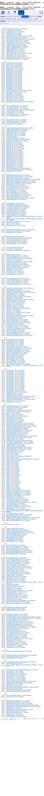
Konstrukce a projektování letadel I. (14, 287)
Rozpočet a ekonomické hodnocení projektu (16, 589)
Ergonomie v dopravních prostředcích (14, 214)
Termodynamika (10, 708)
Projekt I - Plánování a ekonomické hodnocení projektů (18, 507)
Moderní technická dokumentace (13, 368)
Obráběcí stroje (9, 433)
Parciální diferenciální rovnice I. (13, 447)
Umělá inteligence (10, 727)
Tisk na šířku (32, 794)
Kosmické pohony (10, 298)
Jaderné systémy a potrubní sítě (13, 274)
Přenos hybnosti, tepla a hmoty (13, 563)
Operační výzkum (10, 435)
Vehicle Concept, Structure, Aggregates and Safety (17, 740)
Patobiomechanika (10, 450)
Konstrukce (8, 285)
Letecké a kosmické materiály (13, 308)
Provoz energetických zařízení (13, 554)
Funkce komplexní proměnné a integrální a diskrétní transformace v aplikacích (24, 240)
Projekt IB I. (8, 508)
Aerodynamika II (10, 30)
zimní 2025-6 (17, 16)
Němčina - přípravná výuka (12, 389)
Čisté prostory (9, 135)
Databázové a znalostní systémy (13, 140)
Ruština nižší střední (10, 594)
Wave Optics (9, 770)
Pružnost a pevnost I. (10, 562)
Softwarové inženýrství (11, 648)
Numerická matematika (11, 399)
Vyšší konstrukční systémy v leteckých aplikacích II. (17, 759)
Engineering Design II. (11, 208)
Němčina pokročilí (10, 393)
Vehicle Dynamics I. (10, 741)
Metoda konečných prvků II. (12, 353)
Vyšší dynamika (9, 756)
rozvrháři (35, 19)
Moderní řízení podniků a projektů (14, 366)
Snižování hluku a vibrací (11, 641)
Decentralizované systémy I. (12, 142)
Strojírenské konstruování (12, 658)
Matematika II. (9, 327)
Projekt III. (8, 533)
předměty (9, 19)
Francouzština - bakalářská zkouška (14, 226)
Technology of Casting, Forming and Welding (16, 693)
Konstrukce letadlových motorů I (13, 291)
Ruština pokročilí (10, 595)
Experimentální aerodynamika (13, 216)
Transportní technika (11, 716)
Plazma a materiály (10, 462)
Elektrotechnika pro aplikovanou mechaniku (16, 198)
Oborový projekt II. (10, 407)
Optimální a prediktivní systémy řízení (14, 440)
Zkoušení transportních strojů (12, 792)
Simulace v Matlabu (10, 636)
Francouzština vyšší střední (12, 233)
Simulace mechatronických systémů (14, 634)
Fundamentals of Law (11, 236)
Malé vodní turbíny (10, 317)
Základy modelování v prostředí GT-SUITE (15, 777)
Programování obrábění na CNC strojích (14, 496)
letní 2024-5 (9, 16)
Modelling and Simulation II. (12, 359)
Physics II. (8, 455)
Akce (15, 12)
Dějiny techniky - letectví (11, 147)
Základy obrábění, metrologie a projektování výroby (17, 779)
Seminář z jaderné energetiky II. (13, 621)
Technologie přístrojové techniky (13, 687)
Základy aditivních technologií (13, 774)
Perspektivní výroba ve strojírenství (14, 454)
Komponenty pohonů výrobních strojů (14, 283)
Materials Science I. (10, 332)
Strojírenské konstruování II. (12, 659)
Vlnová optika (9, 746)
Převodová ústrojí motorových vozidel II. (15, 569)
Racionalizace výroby (11, 584)
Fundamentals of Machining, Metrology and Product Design (20, 237)
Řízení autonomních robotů (12, 606)
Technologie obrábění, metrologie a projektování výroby (18, 682)
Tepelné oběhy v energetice (12, 703)
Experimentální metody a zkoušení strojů (15, 217)
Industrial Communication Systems (14, 261)
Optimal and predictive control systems (15, 436)
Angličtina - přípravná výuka (12, 50)
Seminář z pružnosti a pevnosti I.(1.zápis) (15, 628)
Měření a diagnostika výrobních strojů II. (15, 347)
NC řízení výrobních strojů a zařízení (14, 383)
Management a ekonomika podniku (14, 319)
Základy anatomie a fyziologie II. (13, 776)
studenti (24, 19)
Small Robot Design (10, 639)
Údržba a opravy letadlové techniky (14, 720)
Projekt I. (8, 505)
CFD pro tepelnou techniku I (12, 116)
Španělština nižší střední (11, 673)
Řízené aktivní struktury (11, 603)
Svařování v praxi (10, 662)
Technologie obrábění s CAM (12, 685)
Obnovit (24, 794)
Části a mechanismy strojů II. (12, 130)
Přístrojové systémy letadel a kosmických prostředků (18, 572)
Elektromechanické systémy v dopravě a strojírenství (18, 196)
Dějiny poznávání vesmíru (12, 144)
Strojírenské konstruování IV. (12, 661)
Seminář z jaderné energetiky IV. (13, 623)
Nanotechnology (10, 378)
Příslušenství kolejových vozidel (13, 571)
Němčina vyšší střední (11, 394)
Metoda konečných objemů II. (12, 351)
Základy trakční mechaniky (12, 785)
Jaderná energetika (11, 271)
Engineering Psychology (11, 211)
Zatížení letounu (10, 789)
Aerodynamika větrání (11, 32)
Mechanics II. (9, 340)
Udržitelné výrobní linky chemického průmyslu (16, 724)
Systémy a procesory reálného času (14, 667)
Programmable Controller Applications (14, 487)
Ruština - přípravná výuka (11, 592)
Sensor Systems (9, 629)
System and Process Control (12, 666)
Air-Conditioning (10, 35)
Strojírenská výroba (10, 656)
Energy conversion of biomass (12, 206)
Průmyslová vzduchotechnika (12, 559)
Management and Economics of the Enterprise (16, 321)
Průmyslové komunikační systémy (13, 560)
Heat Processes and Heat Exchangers (14, 252)
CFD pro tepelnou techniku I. (12, 118)
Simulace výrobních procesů (12, 637)
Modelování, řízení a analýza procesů (14, 361)
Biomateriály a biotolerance (12, 99)
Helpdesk (12, 794)
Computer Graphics (10, 121)
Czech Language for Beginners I (13, 124)
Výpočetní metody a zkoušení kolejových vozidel (17, 753)
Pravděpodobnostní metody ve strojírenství (15, 486)
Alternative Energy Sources (12, 38)
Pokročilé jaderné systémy (12, 473)
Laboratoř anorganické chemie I (13, 305)
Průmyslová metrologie (11, 557)
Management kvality (11, 322)
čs (42, 12)
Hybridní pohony (10, 255)
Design (8, 148)
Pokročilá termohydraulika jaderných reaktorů (16, 470)
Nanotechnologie (10, 375)
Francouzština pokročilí (11, 231)
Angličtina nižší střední (11, 51)
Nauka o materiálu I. (10, 380)
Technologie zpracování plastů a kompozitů (15, 692)
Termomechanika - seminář (12, 711)
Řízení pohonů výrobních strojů (13, 607)
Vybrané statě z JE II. (10, 748)
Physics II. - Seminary (10, 457)
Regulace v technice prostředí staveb (14, 587)
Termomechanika (10, 710)
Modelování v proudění (11, 363)
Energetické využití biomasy (12, 204)
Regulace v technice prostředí (13, 585)
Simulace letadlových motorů (12, 633)
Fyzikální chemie (10, 247)
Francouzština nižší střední (12, 229)
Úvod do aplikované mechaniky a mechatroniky (16, 732)
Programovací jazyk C (11, 492)
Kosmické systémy (10, 299)
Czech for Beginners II (11, 122)
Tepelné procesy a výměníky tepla (13, 706)
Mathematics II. (9, 335)
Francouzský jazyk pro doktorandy (13, 225)
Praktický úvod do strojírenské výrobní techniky (16, 481)
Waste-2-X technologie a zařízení (13, 768)
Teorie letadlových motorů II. (12, 695)
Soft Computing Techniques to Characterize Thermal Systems (21, 644)
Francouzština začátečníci (12, 234)
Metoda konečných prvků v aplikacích (14, 355)
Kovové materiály (10, 301)
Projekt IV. (8, 539)
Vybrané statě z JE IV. (11, 750)
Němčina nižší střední (11, 391)
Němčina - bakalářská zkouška (13, 388)
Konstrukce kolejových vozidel (13, 290)
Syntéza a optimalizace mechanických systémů (16, 664)
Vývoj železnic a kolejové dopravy (13, 764)
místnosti (3, 19)
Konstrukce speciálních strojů (12, 293)
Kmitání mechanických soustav (13, 280)
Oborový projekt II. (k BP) (11, 432)
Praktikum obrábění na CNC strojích (14, 483)
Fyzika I (8, 244)
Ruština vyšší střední (10, 597)
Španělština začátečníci (11, 675)
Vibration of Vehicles (11, 743)
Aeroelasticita (9, 33)
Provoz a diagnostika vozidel (12, 552)
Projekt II (8, 510)
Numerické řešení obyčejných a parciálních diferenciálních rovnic (22, 402)
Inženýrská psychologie (11, 265)
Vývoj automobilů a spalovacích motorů (14, 763)
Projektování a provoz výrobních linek (14, 544)
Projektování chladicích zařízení (13, 546)
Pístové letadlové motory (11, 458)
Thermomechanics (10, 714)
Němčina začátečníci (10, 396)
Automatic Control (10, 58)
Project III (8, 502)
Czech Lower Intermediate (12, 126)
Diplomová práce (10, 157)
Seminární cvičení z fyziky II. (12, 616)
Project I (8, 500)
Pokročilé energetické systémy (13, 471)
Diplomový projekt (10, 173)
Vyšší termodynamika (11, 761)
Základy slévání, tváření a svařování (14, 784)
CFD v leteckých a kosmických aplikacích (15, 119)
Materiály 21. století (10, 334)
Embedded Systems (10, 203)
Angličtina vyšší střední (11, 54)
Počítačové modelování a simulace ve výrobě (16, 468)
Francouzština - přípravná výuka (13, 228)
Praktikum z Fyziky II (10, 484)
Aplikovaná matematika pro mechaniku (15, 56)
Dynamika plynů (9, 187)
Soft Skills (8, 646)
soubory (30, 19)
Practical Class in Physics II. (12, 478)
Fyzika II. (8, 246)
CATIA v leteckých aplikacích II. (13, 114)
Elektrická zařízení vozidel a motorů (14, 193)
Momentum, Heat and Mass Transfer (14, 369)
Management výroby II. (11, 324)
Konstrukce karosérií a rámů (12, 288)
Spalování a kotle (10, 651)
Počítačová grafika (10, 465)
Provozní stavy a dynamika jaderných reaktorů (16, 555)
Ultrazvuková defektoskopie (12, 726)
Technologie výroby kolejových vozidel (14, 690)
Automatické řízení (10, 59)
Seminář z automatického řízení (13, 620)
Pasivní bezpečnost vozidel (12, 449)
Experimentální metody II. (12, 219)
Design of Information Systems (13, 152)
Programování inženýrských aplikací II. (14, 494)
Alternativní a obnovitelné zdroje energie (15, 40)
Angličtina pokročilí (10, 53)
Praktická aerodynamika (11, 479)
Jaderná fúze (9, 273)
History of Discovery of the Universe (14, 253)
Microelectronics (10, 356)
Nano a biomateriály (10, 373)
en (42, 13)
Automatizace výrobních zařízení (13, 61)
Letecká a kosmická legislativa (13, 307)
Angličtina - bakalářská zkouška (13, 48)
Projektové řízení (10, 549)
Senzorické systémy (10, 631)
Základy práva (9, 782)
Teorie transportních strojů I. (12, 701)
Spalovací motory (10, 650)
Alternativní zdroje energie (12, 41)
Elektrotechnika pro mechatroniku (14, 201)
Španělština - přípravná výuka (12, 671)
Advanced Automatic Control (12, 29)
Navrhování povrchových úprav (13, 381)
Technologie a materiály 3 (12, 680)
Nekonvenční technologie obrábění (14, 386)
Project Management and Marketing (14, 504)
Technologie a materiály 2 (12, 679)
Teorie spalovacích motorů (12, 698)
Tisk (28, 794)
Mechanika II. (9, 342)
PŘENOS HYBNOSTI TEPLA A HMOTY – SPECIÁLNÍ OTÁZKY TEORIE (22, 565)
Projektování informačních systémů (14, 547)
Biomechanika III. (10, 102)
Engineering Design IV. (11, 209)
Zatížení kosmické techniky (12, 787)
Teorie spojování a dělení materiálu (14, 700)
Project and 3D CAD (10, 499)
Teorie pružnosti (10, 697)
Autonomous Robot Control (12, 62)
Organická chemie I (10, 441)
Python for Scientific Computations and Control (16, 574)
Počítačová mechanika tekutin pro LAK (14, 466)
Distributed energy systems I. (13, 184)
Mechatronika (9, 345)
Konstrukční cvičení (10, 295)
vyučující (19, 19)
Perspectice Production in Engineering (14, 452)
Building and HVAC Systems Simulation (14, 110)
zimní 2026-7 (32, 16)
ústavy (14, 19)
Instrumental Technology (11, 262)
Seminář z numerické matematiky (13, 626)
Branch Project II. (10, 104)
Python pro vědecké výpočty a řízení (14, 576)
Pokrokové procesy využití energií (13, 476)
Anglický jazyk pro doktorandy (13, 46)
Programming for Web (11, 491)
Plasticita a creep (10, 460)
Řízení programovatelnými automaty (14, 609)
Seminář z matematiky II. (11, 624)
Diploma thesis (9, 155)
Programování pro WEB (11, 497)
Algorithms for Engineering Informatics (15, 37)
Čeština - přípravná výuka (11, 133)
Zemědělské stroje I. (11, 790)
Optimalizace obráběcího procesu (13, 438)
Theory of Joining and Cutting (13, 713)
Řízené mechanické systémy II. (13, 604)
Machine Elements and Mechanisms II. (14, 316)
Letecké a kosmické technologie (13, 312)
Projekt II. (8, 512)
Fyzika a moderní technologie (13, 243)
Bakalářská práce (10, 73)
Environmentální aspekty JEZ (12, 212)
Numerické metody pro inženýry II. (14, 401)
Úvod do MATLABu (10, 733)
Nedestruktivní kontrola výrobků (13, 385)
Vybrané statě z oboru (11, 751)
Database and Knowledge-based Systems (15, 139)
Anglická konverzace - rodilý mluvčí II (14, 45)
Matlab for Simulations (11, 337)
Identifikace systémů (11, 259)
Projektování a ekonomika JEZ (13, 542)
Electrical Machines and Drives (13, 191)
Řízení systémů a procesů (12, 612)
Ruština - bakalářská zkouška (12, 590)
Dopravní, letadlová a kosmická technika (15, 186)
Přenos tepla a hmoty (11, 568)
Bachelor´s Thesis (10, 67)
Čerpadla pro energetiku (12, 131)
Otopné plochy (9, 443)
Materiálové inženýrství (11, 330)
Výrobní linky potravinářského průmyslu (15, 754)
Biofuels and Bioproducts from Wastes (14, 97)
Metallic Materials (10, 350)
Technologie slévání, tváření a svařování (15, 689)
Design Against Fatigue (11, 150)
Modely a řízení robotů (11, 364)
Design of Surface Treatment (12, 153)
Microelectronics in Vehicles (12, 358)
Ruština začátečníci (10, 598)
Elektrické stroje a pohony (12, 195)
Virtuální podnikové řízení (12, 745)
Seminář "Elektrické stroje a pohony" (14, 618)
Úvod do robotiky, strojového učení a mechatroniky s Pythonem (21, 735)
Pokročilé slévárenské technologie (14, 475)
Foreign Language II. (11, 223)
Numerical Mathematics (11, 397)
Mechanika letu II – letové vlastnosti (14, 343)
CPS (42, 794)
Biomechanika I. (9, 101)
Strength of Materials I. (11, 654)
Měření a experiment (11, 348)
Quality (8, 580)
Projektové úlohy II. (10, 550)
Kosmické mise (9, 296)
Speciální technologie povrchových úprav (15, 653)
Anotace (9, 12)
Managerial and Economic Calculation (14, 325)
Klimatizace (9, 278)
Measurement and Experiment (13, 338)
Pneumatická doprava (11, 463)
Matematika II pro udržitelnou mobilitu (14, 329)
